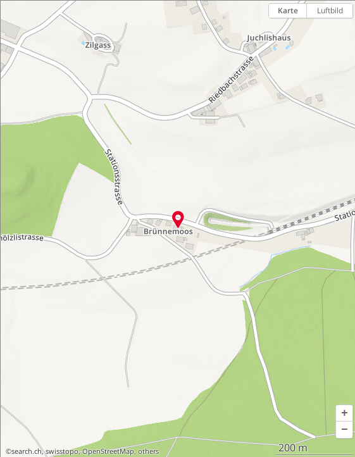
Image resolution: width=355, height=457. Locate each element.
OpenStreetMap (108, 451)
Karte (288, 10)
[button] (344, 413)
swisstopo (62, 451)
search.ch (26, 451)
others (148, 451)
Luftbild (330, 10)
